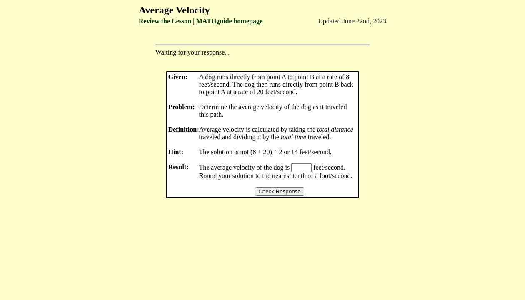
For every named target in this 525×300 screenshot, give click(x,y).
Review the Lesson (165, 21)
